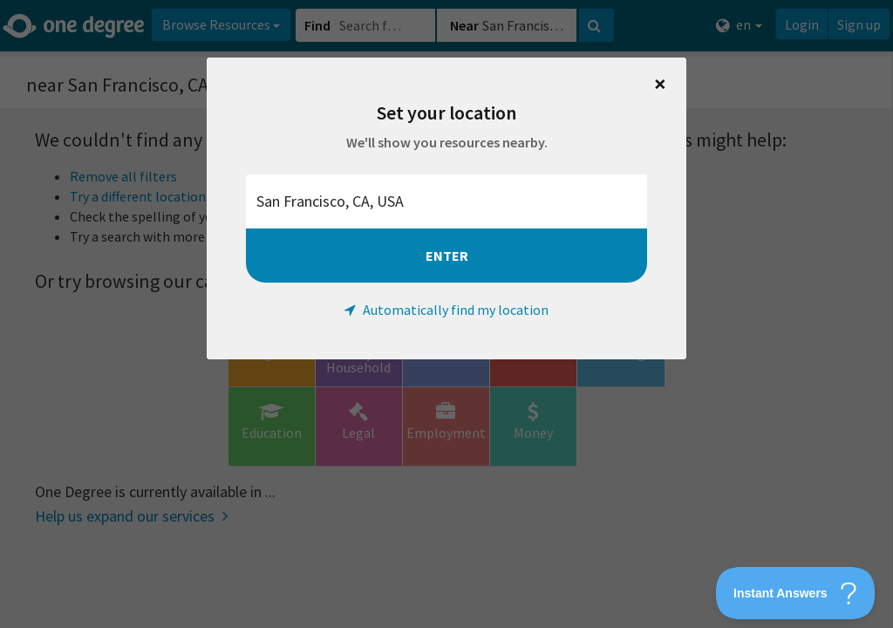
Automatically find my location (446, 309)
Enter (447, 255)
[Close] (660, 83)
